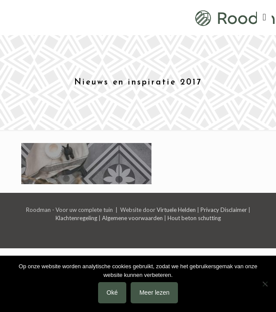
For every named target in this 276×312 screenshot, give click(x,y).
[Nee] (265, 284)
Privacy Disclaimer (223, 209)
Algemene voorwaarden (132, 217)
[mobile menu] (264, 17)
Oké (112, 292)
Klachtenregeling (76, 217)
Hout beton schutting (194, 217)
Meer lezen (154, 292)
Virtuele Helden (176, 209)
